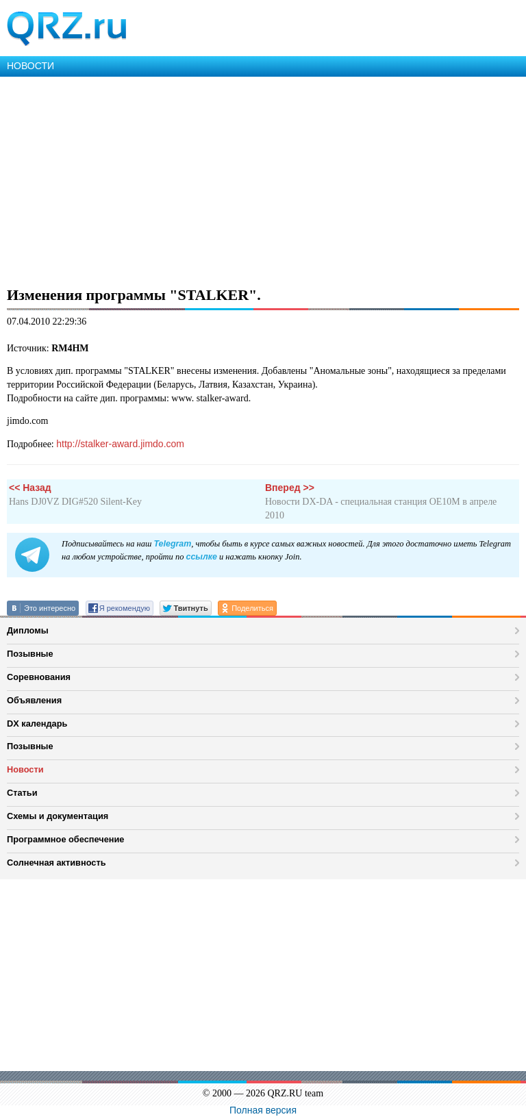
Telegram (172, 544)
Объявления (34, 700)
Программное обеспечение (65, 839)
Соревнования (39, 677)
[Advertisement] (263, 179)
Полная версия (263, 1110)
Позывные (30, 654)
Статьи (22, 793)
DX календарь (37, 723)
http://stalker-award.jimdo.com (120, 443)
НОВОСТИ (30, 65)
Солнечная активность (56, 862)
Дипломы (28, 630)
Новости (25, 769)
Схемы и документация (57, 816)
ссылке (201, 557)
